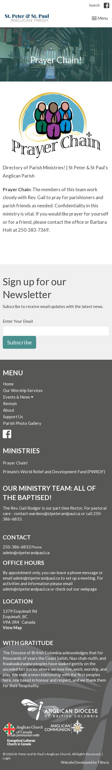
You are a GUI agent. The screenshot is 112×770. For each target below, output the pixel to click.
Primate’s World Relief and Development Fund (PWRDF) (54, 471)
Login (7, 758)
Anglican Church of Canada (23, 728)
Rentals (10, 403)
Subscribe (19, 342)
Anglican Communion (64, 727)
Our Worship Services (23, 390)
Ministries (21, 451)
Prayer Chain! (15, 462)
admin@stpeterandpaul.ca (26, 552)
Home (8, 383)
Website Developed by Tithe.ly (85, 762)
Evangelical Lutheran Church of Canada (21, 740)
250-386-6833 (17, 546)
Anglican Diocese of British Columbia (62, 710)
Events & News (18, 396)
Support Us (13, 416)
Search (94, 5)
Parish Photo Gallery (22, 423)
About (8, 410)
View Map (12, 627)
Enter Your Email (18, 321)
